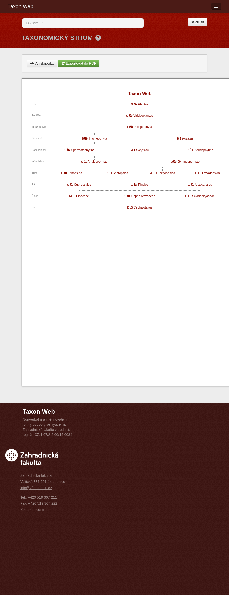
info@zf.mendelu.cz (36, 488)
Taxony (32, 23)
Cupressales (82, 184)
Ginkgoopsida (165, 173)
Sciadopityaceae (203, 196)
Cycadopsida (211, 173)
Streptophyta (143, 127)
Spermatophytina (83, 150)
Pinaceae (82, 196)
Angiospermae (97, 161)
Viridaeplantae (143, 115)
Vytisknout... (42, 63)
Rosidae (187, 138)
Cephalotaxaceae (143, 196)
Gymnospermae (189, 161)
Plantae (143, 104)
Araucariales (203, 184)
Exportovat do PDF (79, 63)
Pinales (143, 184)
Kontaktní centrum (34, 510)
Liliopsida (142, 150)
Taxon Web (20, 6)
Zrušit (197, 22)
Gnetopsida (120, 173)
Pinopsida (75, 173)
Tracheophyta (97, 138)
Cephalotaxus (143, 207)
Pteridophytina (203, 150)
